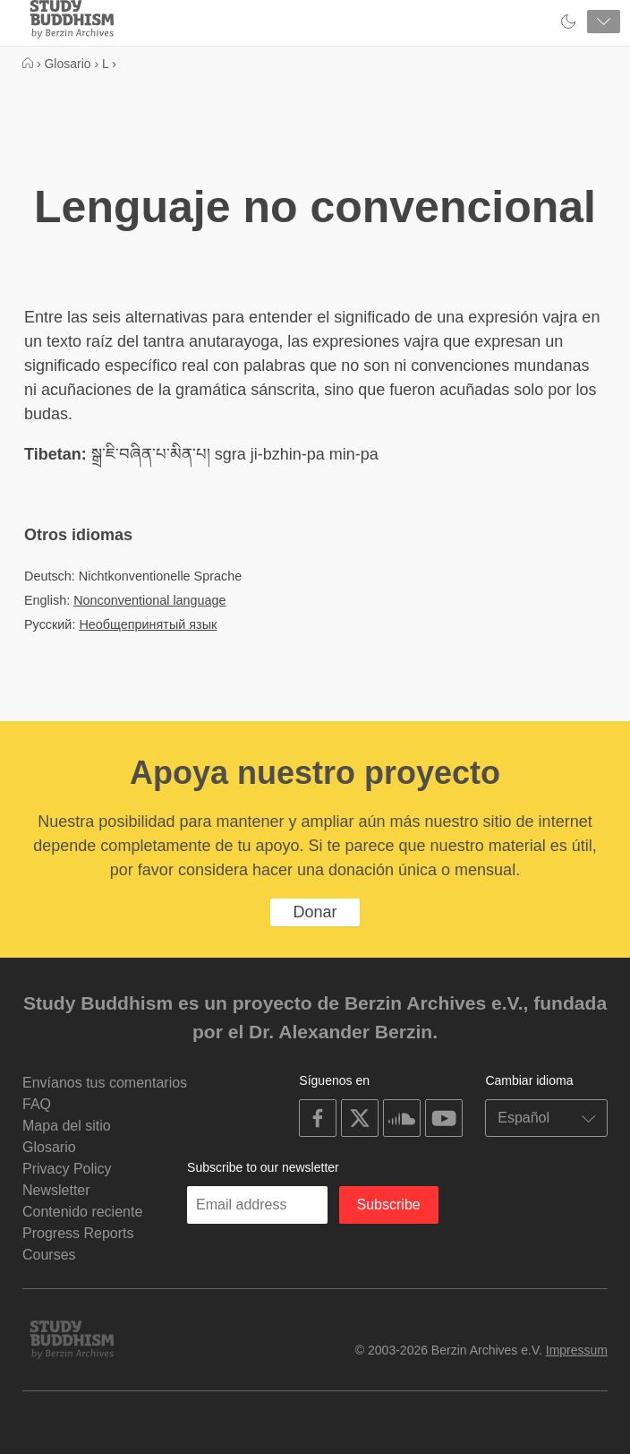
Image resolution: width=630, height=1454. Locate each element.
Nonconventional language (149, 600)
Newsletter (56, 1190)
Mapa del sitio (66, 1125)
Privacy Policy (67, 1168)
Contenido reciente (82, 1211)
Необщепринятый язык (148, 624)
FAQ (36, 1104)
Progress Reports (78, 1233)
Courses (49, 1254)
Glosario (49, 1147)
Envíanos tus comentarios (104, 1082)
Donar (314, 912)
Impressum (577, 1350)
